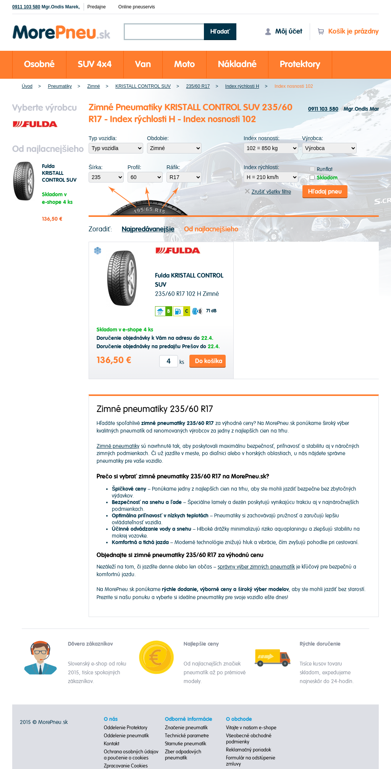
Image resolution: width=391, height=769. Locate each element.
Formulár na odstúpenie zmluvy (250, 761)
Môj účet (283, 31)
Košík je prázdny (348, 31)
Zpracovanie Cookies (126, 766)
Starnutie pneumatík (185, 744)
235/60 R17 (198, 86)
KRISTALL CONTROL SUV (143, 86)
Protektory (300, 64)
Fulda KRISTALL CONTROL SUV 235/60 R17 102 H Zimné (59, 180)
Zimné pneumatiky (118, 446)
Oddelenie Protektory (125, 728)
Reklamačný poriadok (248, 750)
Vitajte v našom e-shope (251, 728)
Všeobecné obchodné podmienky (249, 739)
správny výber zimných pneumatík (256, 567)
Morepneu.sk (61, 26)
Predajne (96, 7)
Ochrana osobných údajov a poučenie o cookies (131, 755)
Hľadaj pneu (325, 191)
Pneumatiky (60, 86)
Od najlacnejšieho (211, 229)
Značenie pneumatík (186, 728)
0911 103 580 (26, 7)
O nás (111, 719)
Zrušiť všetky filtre (268, 192)
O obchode (239, 719)
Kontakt (111, 744)
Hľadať (220, 32)
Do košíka (208, 361)
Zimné (93, 86)
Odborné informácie (188, 719)
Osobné (39, 64)
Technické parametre (187, 736)
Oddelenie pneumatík (126, 736)
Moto (184, 64)
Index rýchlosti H (242, 86)
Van (143, 64)
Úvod (27, 86)
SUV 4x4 (95, 64)
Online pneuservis (136, 7)
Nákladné (237, 64)
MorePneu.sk (53, 722)
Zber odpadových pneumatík (183, 755)
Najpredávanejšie (148, 229)
